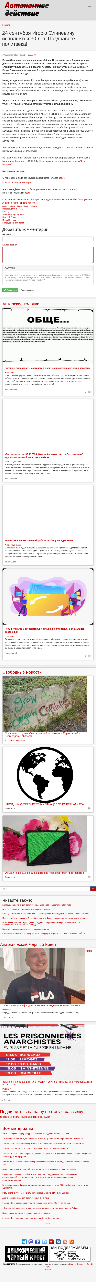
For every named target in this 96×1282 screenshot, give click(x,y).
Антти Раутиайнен (13, 462)
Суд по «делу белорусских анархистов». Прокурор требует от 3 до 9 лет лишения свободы (43, 933)
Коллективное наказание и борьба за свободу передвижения (39, 540)
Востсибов (9, 372)
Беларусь (6, 211)
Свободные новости (22, 672)
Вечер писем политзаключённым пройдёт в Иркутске (26, 1213)
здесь (62, 178)
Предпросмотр (27, 290)
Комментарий (9, 245)
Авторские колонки (20, 304)
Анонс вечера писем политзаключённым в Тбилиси (25, 1198)
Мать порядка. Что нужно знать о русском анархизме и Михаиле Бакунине (36, 1193)
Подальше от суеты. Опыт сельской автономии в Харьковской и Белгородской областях (42, 734)
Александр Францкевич (13, 214)
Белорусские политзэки (13, 223)
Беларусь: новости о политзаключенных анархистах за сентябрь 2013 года (36, 905)
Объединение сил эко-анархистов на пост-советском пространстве (44, 872)
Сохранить (10, 290)
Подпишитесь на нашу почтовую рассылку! (42, 1111)
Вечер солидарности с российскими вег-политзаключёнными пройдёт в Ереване (39, 1169)
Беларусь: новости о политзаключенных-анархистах (26, 909)
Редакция (31, 55)
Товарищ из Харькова (15, 740)
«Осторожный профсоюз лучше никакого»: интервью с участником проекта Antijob (40, 1208)
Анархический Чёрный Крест (15, 206)
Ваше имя (7, 234)
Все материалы (17, 1128)
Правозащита (8, 209)
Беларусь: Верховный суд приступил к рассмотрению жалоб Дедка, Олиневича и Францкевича (46, 913)
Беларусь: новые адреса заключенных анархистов (25, 929)
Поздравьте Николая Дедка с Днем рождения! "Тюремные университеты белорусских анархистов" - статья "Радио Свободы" (41, 923)
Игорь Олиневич (9, 220)
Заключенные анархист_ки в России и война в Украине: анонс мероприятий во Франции (47, 1083)
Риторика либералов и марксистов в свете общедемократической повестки (47, 368)
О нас (48, 1270)
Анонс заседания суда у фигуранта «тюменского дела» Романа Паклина (35, 1133)
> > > (48, 1223)
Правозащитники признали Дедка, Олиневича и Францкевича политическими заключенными (45, 918)
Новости (6, 25)
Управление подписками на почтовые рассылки (25, 1117)
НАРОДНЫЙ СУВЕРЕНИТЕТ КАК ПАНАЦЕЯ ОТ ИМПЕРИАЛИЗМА (44, 804)
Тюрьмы (19, 209)
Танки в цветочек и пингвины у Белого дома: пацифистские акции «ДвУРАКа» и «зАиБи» (43, 1143)
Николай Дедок (9, 217)
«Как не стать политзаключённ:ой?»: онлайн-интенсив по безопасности (35, 1148)
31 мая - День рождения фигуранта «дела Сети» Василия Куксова (32, 1218)
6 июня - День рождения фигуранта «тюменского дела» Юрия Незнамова (36, 1203)
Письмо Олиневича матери (16, 182)
